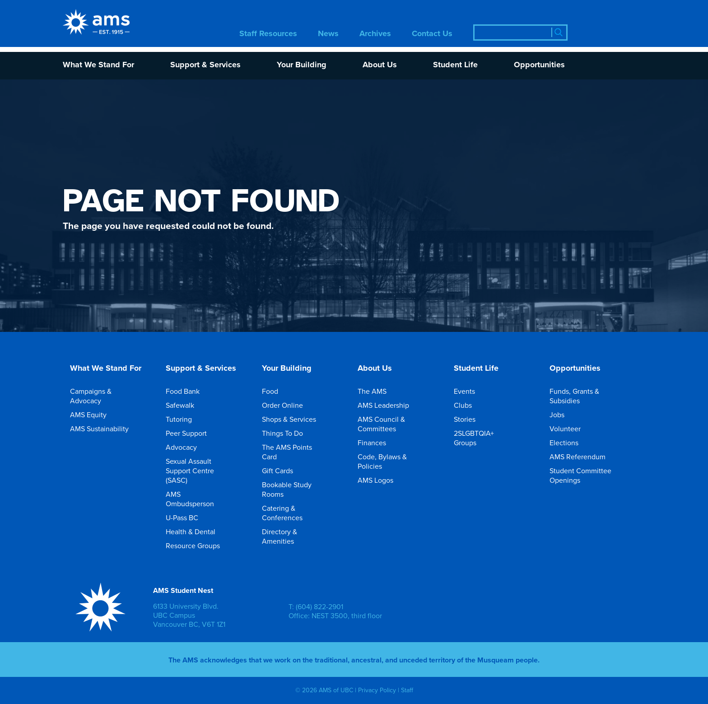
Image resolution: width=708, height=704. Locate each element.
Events (471, 391)
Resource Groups (199, 545)
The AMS (378, 391)
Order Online (289, 405)
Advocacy (188, 447)
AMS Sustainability (105, 429)
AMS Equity (94, 415)
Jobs (563, 415)
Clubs (469, 405)
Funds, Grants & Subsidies (587, 396)
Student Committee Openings (587, 475)
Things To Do (289, 433)
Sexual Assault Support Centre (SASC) (204, 470)
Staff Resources (268, 34)
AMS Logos (382, 480)
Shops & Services (295, 419)
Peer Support (192, 433)
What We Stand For (98, 65)
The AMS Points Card (300, 452)
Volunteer (571, 429)
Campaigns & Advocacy (108, 396)
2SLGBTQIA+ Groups (492, 438)
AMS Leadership (390, 405)
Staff (407, 690)
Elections (570, 443)
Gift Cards (284, 471)
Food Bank (189, 391)
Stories (471, 419)
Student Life (455, 65)
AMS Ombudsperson (204, 498)
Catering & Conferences (300, 512)
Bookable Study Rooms (300, 489)
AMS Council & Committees (395, 424)
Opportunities (539, 65)
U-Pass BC (188, 517)
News (328, 34)
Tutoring (185, 419)
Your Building (301, 65)
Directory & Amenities (300, 536)
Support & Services (205, 65)
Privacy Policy (377, 690)
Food (276, 391)
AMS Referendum (584, 457)
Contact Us (432, 34)
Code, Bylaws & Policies (395, 461)
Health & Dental (197, 531)
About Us (380, 65)
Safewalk (186, 405)
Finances (378, 443)
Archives (375, 34)
